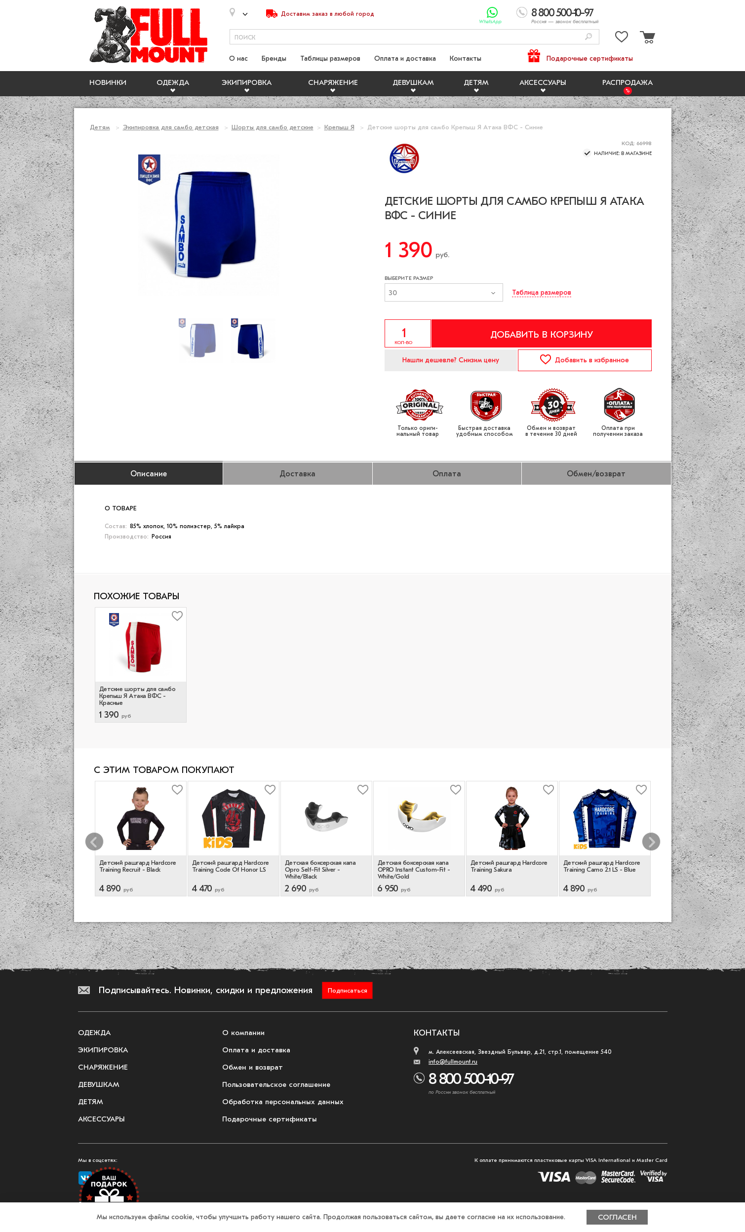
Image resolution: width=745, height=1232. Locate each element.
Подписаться (347, 990)
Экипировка (247, 82)
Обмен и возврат (252, 1067)
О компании (243, 1032)
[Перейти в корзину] (646, 38)
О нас (238, 58)
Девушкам (413, 82)
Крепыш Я (339, 127)
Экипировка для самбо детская (171, 127)
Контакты (465, 58)
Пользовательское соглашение (276, 1084)
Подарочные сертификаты (590, 58)
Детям (476, 82)
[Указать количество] (408, 333)
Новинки (107, 82)
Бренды (274, 58)
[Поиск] (588, 37)
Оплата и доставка (405, 58)
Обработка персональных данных (283, 1101)
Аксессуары (542, 82)
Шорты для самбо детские (273, 127)
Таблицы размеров (330, 58)
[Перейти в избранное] (621, 38)
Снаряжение (333, 82)
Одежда (173, 82)
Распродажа (627, 82)
